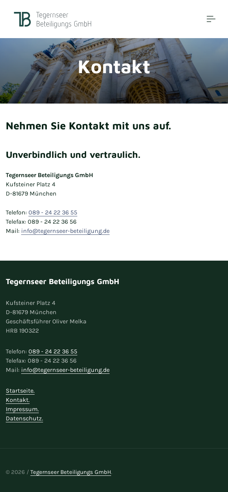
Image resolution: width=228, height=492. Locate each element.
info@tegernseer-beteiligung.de (65, 230)
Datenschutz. (24, 418)
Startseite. (20, 390)
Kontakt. (18, 399)
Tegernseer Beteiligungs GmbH (70, 472)
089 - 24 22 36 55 (52, 212)
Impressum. (22, 409)
